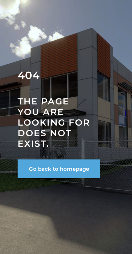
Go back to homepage (59, 168)
